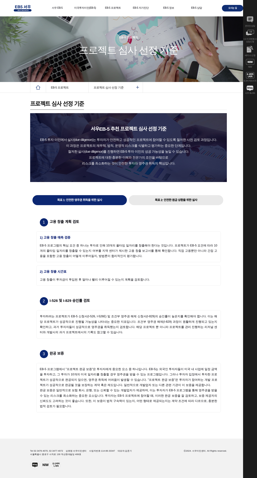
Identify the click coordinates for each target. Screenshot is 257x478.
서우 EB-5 (57, 7)
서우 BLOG (250, 89)
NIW (250, 63)
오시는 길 (232, 8)
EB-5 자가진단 (141, 7)
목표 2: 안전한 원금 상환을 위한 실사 (176, 200)
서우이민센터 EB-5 (22, 8)
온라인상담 (250, 21)
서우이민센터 (45, 464)
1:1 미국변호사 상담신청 (250, 36)
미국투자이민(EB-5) (85, 7)
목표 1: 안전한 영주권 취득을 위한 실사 (79, 200)
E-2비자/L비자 (250, 77)
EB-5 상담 (196, 7)
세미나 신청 (250, 51)
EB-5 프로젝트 (113, 7)
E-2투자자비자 (56, 464)
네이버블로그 (34, 464)
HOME (38, 87)
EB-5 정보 (168, 7)
